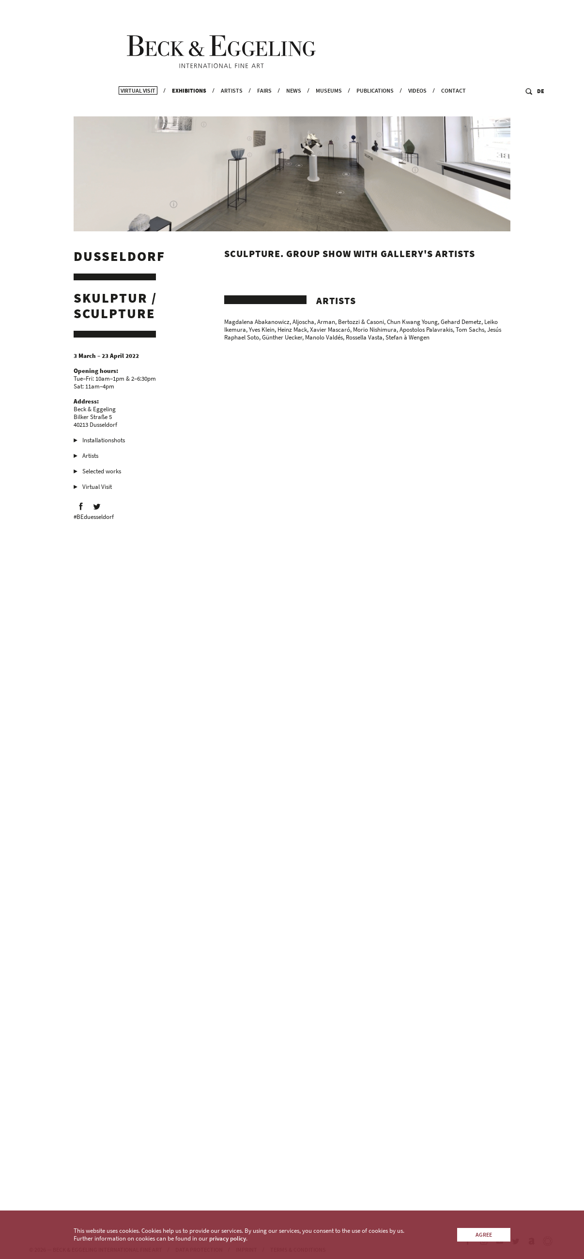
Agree (484, 1234)
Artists (232, 109)
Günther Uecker (282, 339)
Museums (329, 109)
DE (540, 109)
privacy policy (227, 1238)
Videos (417, 109)
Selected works (101, 473)
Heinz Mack (292, 331)
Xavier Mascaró (330, 331)
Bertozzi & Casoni (361, 324)
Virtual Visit (138, 109)
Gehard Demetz (461, 324)
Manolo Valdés (324, 339)
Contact (453, 109)
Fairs (264, 109)
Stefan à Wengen (407, 339)
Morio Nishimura (375, 331)
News (293, 109)
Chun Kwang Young (412, 324)
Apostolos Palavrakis (426, 331)
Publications (375, 109)
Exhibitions (189, 109)
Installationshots (103, 442)
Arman (326, 324)
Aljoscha (303, 324)
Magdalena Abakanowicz (257, 324)
